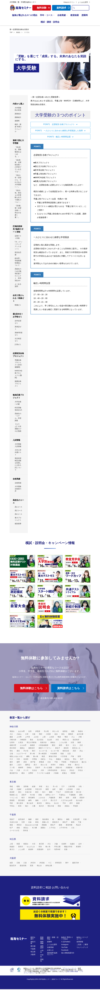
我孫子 (12, 819)
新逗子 (58, 748)
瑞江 (27, 806)
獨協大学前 (68, 846)
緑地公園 (48, 865)
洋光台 (80, 770)
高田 (74, 751)
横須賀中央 (14, 773)
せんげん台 (31, 846)
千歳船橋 (72, 795)
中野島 (34, 759)
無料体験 (42, 942)
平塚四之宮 (74, 762)
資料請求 (62, 7)
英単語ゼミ (18, 328)
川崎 (80, 737)
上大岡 (19, 737)
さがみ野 (23, 745)
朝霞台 (26, 844)
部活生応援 (18, 253)
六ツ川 (26, 770)
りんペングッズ (82, 947)
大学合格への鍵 (18, 403)
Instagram (64, 944)
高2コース (18, 510)
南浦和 (31, 849)
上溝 (44, 737)
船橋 (61, 825)
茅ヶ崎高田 (43, 753)
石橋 (18, 863)
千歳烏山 (62, 795)
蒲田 (61, 789)
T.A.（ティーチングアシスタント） (18, 245)
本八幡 (34, 827)
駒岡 (79, 742)
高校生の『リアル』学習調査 (18, 417)
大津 (27, 734)
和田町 (73, 773)
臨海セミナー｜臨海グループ (51, 979)
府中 (71, 803)
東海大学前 (53, 756)
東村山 (48, 803)
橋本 (11, 762)
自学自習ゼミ (18, 322)
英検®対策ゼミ (18, 334)
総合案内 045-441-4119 (49, 698)
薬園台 (43, 827)
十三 (50, 863)
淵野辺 (27, 765)
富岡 (79, 756)
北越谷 (72, 844)
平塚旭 (64, 762)
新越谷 (12, 846)
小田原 (48, 734)
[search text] (82, 8)
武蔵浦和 (40, 849)
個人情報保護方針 (67, 953)
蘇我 (73, 822)
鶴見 (43, 756)
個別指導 (18, 524)
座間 (61, 745)
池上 (48, 786)
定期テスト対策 (18, 237)
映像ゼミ (18, 305)
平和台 (12, 806)
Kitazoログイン (70, 2)
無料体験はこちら (34, 688)
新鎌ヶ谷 (45, 822)
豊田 (61, 797)
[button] (60, 124)
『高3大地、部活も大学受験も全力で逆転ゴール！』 (18, 196)
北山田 (49, 739)
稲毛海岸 (21, 819)
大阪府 (33, 954)
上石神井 (69, 789)
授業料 (85, 15)
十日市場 (63, 756)
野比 (75, 759)
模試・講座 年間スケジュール (18, 127)
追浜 (56, 734)
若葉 (66, 849)
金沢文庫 (80, 734)
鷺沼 (54, 745)
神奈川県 (33, 942)
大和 (42, 770)
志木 (80, 844)
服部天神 (75, 863)
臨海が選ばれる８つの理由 (24, 15)
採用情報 (80, 942)
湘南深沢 (31, 748)
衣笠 (57, 739)
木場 (78, 789)
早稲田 (75, 806)
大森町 (19, 789)
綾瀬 (34, 786)
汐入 (74, 745)
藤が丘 (84, 762)
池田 (11, 863)
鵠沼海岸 (76, 739)
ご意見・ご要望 (82, 944)
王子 (63, 786)
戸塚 (72, 756)
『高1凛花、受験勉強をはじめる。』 (18, 151)
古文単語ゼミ (18, 340)
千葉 (80, 822)
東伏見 (39, 803)
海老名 (80, 731)
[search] (74, 8)
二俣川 (19, 765)
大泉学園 (71, 786)
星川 (35, 765)
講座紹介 (18, 114)
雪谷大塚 (50, 806)
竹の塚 (32, 795)
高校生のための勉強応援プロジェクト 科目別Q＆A (18, 274)
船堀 (78, 803)
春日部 (41, 844)
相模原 (32, 745)
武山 (81, 751)
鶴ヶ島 (48, 846)
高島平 (24, 795)
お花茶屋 (28, 789)
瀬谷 (18, 751)
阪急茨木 (13, 865)
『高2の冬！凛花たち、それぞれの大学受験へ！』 (18, 181)
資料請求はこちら (71, 688)
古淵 (72, 742)
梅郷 (30, 819)
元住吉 (34, 770)
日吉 (49, 762)
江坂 (25, 863)
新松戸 (65, 822)
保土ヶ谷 (44, 765)
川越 (56, 844)
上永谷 (36, 737)
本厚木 (53, 765)
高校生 (42, 960)
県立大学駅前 (32, 742)
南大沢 (41, 806)
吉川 (49, 849)
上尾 (11, 844)
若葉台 (64, 773)
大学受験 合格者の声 (18, 489)
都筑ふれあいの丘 (16, 756)
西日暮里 (21, 800)
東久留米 (20, 803)
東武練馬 (31, 797)
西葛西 (12, 800)
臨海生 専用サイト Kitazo (67, 938)
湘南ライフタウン (45, 748)
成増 (67, 797)
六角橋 (56, 773)
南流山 (26, 827)
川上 (73, 737)
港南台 (53, 742)
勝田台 (60, 819)
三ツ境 (12, 767)
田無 (40, 795)
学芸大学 (38, 789)
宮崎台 (29, 767)
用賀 (59, 806)
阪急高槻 (23, 865)
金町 (54, 789)
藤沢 (11, 765)
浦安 (37, 819)
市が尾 (46, 731)
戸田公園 (57, 846)
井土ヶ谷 (55, 731)
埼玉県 (33, 951)
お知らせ (50, 950)
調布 (81, 795)
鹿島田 (71, 734)
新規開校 (42, 938)
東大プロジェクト (18, 519)
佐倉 (30, 822)
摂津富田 (58, 863)
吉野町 (31, 773)
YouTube (64, 947)
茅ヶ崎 (32, 753)
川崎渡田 (23, 739)
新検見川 (55, 822)
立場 (11, 753)
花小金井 (79, 800)
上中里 (27, 737)
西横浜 (58, 759)
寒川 (67, 745)
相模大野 (13, 745)
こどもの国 (63, 742)
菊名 (32, 739)
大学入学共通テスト (18, 452)
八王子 (45, 800)
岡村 (41, 734)
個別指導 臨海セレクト (52, 953)
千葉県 (33, 949)
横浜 (23, 773)
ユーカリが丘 (15, 830)
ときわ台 (42, 797)
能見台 (67, 759)
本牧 (70, 765)
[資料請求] (50, 901)
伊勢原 (38, 731)
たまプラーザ (22, 753)
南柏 (18, 827)
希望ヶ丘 (66, 739)
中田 (18, 759)
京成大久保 (14, 822)
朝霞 (18, 844)
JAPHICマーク (55, 970)
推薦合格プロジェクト (18, 383)
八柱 (73, 827)
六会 (11, 770)
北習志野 (76, 819)
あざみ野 (21, 731)
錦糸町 (12, 792)
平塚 (56, 762)
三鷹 (34, 806)
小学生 (42, 951)
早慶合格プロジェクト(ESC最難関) (18, 363)
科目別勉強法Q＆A (18, 409)
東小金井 (30, 803)
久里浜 (21, 742)
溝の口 (77, 765)
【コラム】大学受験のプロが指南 (18, 427)
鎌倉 (11, 737)
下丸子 (58, 792)
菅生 (11, 751)
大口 (11, 734)
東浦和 (78, 846)
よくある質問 (84, 2)
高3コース (18, 514)
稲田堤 (65, 731)
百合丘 (72, 770)
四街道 (25, 830)
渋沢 (81, 745)
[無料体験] (50, 914)
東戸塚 (33, 762)
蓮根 (37, 800)
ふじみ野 (21, 849)
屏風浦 (41, 762)
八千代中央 (63, 827)
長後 (62, 753)
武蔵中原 (79, 767)
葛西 (47, 789)
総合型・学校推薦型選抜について (18, 261)
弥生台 (63, 770)
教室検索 (74, 15)
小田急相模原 (44, 745)
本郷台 (62, 765)
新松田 (66, 748)
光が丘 (56, 803)
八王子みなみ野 (67, 800)
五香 (23, 822)
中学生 (42, 955)
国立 (20, 792)
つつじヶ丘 (14, 797)
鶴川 (23, 797)
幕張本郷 (69, 825)
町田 (20, 806)
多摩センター (50, 795)
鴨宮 (66, 737)
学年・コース (46, 15)
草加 (40, 846)
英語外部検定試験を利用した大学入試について (18, 464)
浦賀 (73, 731)
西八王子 (54, 800)
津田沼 (19, 825)
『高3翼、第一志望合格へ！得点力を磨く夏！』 (18, 211)
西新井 (82, 797)
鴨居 (59, 737)
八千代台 (52, 827)
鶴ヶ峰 (36, 756)
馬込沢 (78, 825)
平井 (64, 803)
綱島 (28, 756)
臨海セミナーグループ (82, 938)
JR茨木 (33, 863)
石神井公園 (69, 792)
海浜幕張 (45, 819)
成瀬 (74, 797)
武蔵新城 (69, 767)
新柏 (37, 822)
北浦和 (64, 844)
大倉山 (19, 734)
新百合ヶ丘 (76, 748)
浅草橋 (26, 786)
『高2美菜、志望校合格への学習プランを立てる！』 (18, 166)
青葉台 (12, 731)
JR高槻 (42, 863)
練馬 (30, 800)
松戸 (11, 827)
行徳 (85, 819)
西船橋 (44, 825)
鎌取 (68, 819)
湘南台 (22, 748)
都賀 (11, 825)
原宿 (25, 762)
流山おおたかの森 (32, 825)
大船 (34, 734)
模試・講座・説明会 (50, 22)
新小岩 (79, 792)
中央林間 (53, 753)
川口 (49, 844)
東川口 (12, 849)
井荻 (41, 786)
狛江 (44, 792)
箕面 (32, 865)
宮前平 (38, 767)
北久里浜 (40, 739)
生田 (30, 731)
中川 (11, 759)
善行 (34, 751)
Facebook (64, 950)
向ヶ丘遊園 (48, 767)
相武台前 (66, 751)
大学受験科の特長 (18, 109)
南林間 (21, 767)
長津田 (26, 759)
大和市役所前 (52, 770)
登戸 (82, 759)
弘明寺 (12, 742)
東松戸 (53, 825)
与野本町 (57, 849)
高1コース (18, 507)
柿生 (63, 734)
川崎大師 (13, 739)
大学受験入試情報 (18, 445)
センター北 (43, 751)
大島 (80, 786)
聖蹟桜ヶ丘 (14, 795)
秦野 (18, 762)
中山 (51, 759)
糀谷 (37, 792)
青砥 (11, 786)
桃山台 (39, 865)
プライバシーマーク (69, 968)
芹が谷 (26, 751)
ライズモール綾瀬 (43, 773)
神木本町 (13, 748)
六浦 (18, 770)
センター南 (55, 751)
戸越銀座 (52, 797)
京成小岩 (28, 792)
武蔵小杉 (59, 767)
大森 (11, 789)
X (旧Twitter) (65, 942)
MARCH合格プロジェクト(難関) (18, 374)
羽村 (11, 803)
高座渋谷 (43, 742)
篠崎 (51, 792)
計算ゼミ (18, 344)
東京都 (33, 946)
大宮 (34, 844)
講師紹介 (18, 117)
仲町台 (43, 759)
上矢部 (51, 737)
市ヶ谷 (55, 786)
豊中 (67, 863)
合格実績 (61, 15)
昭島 (18, 786)
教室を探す (33, 938)
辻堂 (69, 753)
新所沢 (21, 846)
